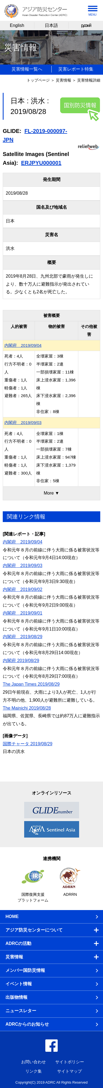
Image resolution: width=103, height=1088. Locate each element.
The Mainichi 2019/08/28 (27, 708)
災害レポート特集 (75, 69)
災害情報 (63, 80)
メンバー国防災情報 (25, 970)
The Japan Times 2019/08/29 (31, 684)
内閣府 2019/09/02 (22, 589)
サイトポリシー (69, 1061)
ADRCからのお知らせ (27, 1024)
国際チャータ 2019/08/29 (27, 743)
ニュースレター (20, 1010)
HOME (12, 916)
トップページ (38, 80)
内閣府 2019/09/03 (22, 422)
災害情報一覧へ (27, 69)
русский (86, 25)
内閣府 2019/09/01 (22, 613)
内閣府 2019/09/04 (22, 345)
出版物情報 (16, 997)
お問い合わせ (33, 1061)
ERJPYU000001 (41, 163)
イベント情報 (18, 983)
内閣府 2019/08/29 (22, 636)
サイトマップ (69, 1071)
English (17, 25)
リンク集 (33, 1071)
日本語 (51, 25)
